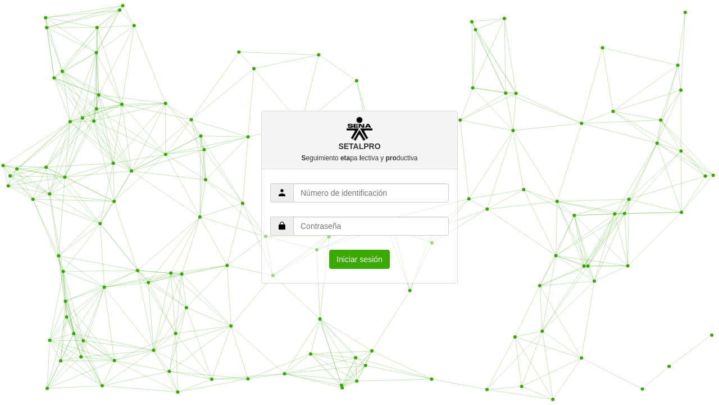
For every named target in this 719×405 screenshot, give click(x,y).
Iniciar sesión (359, 259)
